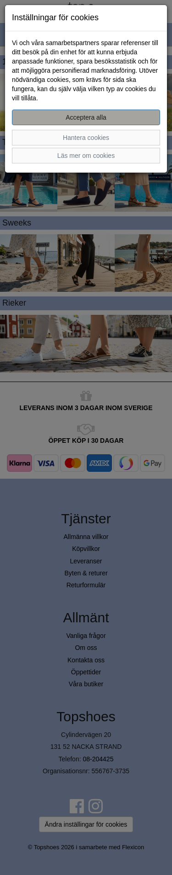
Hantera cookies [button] (86, 137)
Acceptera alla (86, 117)
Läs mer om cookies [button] (86, 155)
